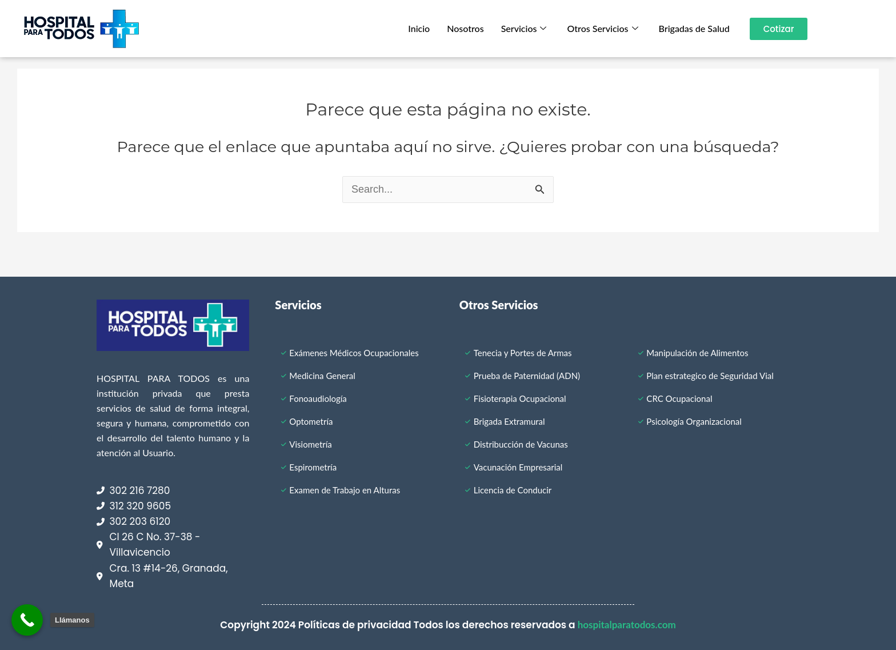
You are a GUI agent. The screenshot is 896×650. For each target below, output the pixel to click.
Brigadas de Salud (694, 28)
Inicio (419, 28)
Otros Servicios (602, 28)
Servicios (524, 28)
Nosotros (465, 28)
